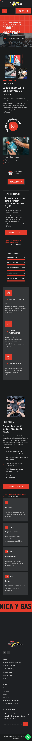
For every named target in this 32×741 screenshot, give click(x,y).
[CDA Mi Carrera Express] (16, 622)
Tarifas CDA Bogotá (9, 669)
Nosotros (6, 688)
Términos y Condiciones (11, 700)
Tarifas (5, 694)
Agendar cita (7, 672)
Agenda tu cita (16, 232)
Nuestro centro (8, 675)
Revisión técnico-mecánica (12, 663)
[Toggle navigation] (4, 11)
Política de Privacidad (10, 704)
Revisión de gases (9, 666)
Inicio (4, 678)
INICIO (6, 38)
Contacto (6, 697)
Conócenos (16, 182)
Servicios (6, 691)
